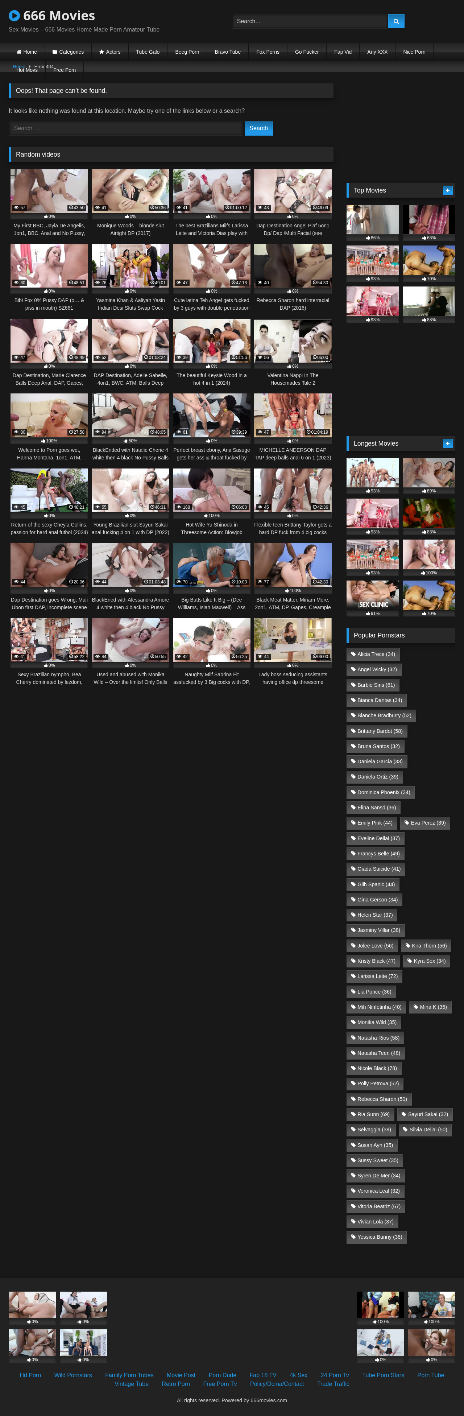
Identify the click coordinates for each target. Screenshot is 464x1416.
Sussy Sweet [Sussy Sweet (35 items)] (377, 1160)
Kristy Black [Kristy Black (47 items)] (376, 961)
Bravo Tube (228, 52)
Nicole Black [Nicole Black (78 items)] (377, 1068)
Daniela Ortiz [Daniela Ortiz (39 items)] (377, 777)
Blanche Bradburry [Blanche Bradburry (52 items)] (384, 715)
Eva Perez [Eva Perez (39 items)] (428, 823)
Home (30, 52)
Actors (113, 52)
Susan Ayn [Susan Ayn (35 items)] (375, 1145)
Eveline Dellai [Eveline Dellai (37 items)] (378, 838)
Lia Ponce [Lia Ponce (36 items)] (374, 992)
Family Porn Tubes (129, 1375)
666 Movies (52, 15)
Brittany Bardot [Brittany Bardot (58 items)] (380, 731)
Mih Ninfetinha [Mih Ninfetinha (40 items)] (379, 1007)
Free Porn (64, 70)
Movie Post (181, 1375)
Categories (71, 52)
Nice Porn (414, 52)
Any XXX (377, 52)
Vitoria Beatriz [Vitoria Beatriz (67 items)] (379, 1206)
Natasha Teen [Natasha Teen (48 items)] (378, 1053)
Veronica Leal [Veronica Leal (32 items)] (378, 1191)
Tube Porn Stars (383, 1375)
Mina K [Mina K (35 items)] (433, 1007)
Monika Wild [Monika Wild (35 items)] (377, 1022)
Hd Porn (30, 1375)
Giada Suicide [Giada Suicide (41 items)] (379, 869)
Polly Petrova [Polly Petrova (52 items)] (378, 1083)
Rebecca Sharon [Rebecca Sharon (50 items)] (382, 1099)
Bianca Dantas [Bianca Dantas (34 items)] (379, 700)
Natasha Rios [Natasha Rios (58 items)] (378, 1038)
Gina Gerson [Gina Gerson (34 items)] (377, 900)
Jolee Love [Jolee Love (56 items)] (375, 946)
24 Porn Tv (335, 1375)
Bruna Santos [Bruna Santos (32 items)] (378, 746)
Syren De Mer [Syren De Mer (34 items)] (378, 1175)
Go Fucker (307, 52)
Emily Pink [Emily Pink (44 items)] (375, 823)
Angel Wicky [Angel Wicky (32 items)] (377, 669)
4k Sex (298, 1375)
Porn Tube (431, 1375)
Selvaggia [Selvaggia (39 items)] (374, 1129)
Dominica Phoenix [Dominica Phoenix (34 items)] (383, 792)
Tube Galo (148, 52)
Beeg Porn (187, 52)
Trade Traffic (333, 1384)
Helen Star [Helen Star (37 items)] (375, 915)
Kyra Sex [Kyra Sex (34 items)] (430, 961)
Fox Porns (267, 52)
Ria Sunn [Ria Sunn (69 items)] (373, 1114)
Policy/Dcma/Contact (277, 1384)
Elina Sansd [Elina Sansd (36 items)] (376, 807)
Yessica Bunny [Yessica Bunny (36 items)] (379, 1237)
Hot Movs (27, 70)
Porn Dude (223, 1375)
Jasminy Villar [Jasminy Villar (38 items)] (378, 930)
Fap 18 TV (263, 1375)
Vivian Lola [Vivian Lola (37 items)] (375, 1222)
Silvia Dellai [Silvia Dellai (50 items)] (428, 1129)
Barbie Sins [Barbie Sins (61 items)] (376, 685)
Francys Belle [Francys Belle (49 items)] (378, 853)
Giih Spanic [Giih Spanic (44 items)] (376, 884)
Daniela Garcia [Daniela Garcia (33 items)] (380, 761)
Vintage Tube (132, 1384)
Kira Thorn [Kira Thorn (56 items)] (429, 946)
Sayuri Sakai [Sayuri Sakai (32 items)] (428, 1114)
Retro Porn (176, 1384)
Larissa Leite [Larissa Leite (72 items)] (377, 976)
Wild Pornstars (73, 1375)
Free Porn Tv (220, 1384)
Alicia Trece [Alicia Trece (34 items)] (376, 654)
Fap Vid (343, 52)
